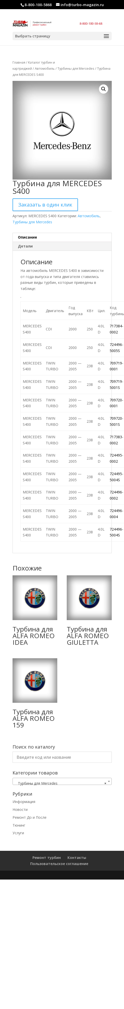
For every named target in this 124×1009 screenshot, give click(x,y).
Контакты (76, 857)
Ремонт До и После (30, 817)
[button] (103, 89)
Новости (20, 809)
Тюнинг (19, 825)
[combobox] (62, 781)
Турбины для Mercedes (76, 68)
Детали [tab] (25, 246)
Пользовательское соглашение (59, 863)
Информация (24, 801)
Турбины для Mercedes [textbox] (60, 783)
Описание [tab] (27, 237)
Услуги (18, 832)
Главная (19, 62)
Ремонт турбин (46, 857)
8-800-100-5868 (38, 4)
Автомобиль (45, 68)
